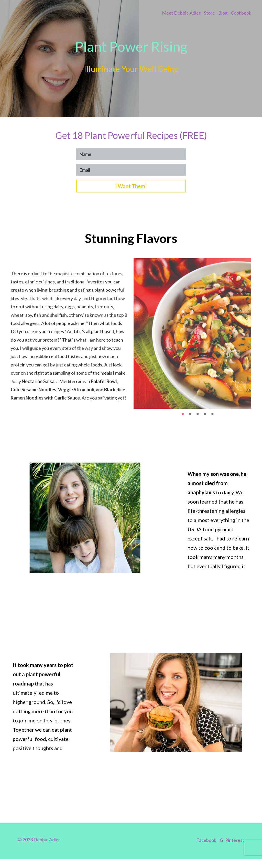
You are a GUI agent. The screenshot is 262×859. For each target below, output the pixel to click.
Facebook (206, 840)
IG (220, 840)
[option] (192, 333)
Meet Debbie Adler (181, 13)
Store (209, 13)
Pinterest (234, 840)
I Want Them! (131, 186)
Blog (222, 13)
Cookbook (241, 13)
